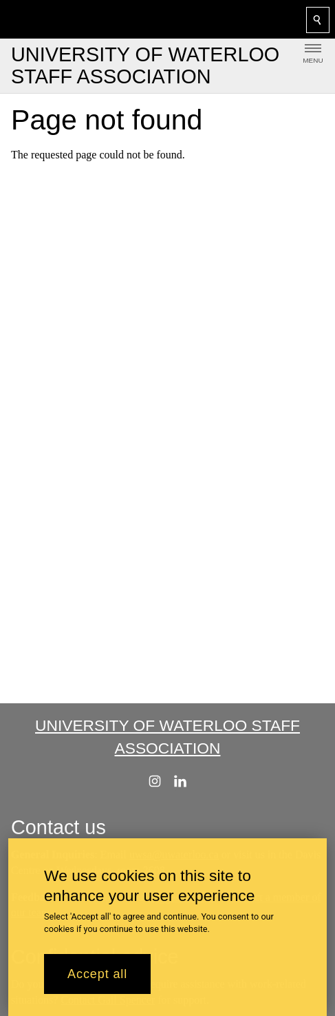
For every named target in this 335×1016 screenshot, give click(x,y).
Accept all (97, 982)
